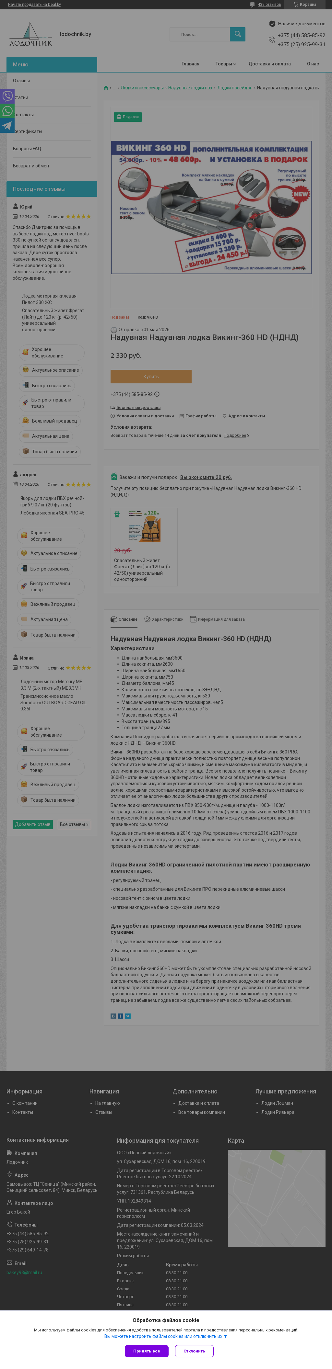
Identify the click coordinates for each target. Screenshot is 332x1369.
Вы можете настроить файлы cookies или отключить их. (163, 1336)
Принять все (146, 1351)
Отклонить (194, 1351)
